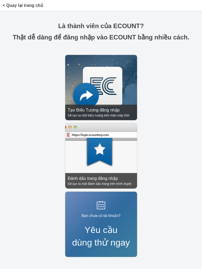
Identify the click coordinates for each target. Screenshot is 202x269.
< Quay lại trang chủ (23, 5)
